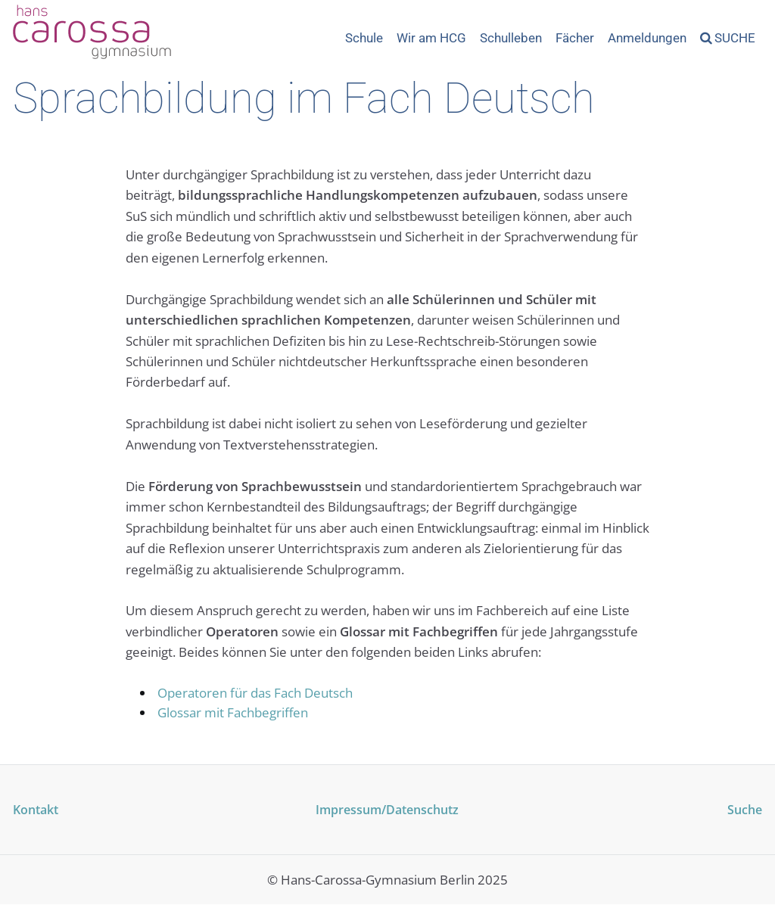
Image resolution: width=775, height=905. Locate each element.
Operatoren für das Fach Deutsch (255, 692)
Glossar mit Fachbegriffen (232, 712)
